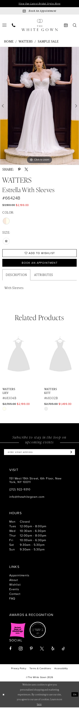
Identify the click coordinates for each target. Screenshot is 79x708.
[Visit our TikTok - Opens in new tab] (63, 649)
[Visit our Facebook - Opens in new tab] (10, 649)
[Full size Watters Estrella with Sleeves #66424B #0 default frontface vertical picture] (39, 106)
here (39, 704)
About (13, 580)
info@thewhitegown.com (26, 497)
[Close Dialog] (4, 695)
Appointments (19, 576)
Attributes (43, 275)
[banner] (39, 25)
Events (14, 590)
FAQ (12, 599)
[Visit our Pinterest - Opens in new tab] (31, 649)
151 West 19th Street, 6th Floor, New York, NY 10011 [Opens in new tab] (35, 480)
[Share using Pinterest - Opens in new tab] (19, 169)
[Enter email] (39, 452)
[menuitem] (13, 25)
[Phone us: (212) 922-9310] (13, 25)
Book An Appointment (39, 263)
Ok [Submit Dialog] (75, 694)
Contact (14, 594)
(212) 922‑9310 (20, 490)
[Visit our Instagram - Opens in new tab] (21, 649)
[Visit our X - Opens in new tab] (42, 649)
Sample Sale (48, 41)
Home (9, 41)
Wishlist (14, 585)
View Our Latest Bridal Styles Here (39, 3)
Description (16, 275)
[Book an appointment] (39, 11)
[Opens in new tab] (17, 630)
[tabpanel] (39, 106)
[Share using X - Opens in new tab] (26, 169)
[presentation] (54, 355)
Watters (26, 41)
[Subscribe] (71, 452)
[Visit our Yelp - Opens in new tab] (52, 649)
